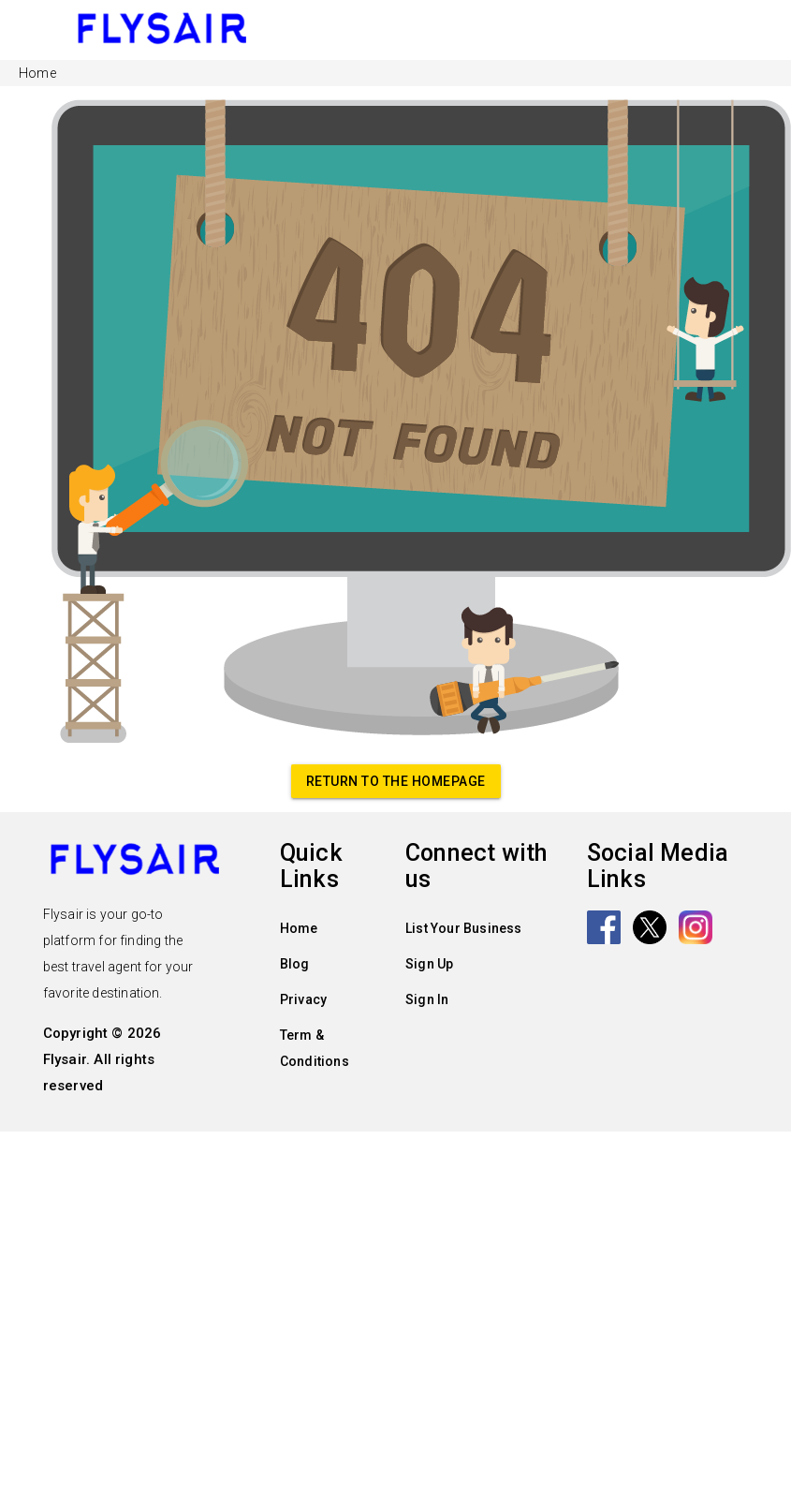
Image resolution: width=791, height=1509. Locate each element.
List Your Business (463, 928)
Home (299, 928)
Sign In (426, 999)
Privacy (303, 999)
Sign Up (429, 963)
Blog (295, 963)
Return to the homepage (396, 781)
